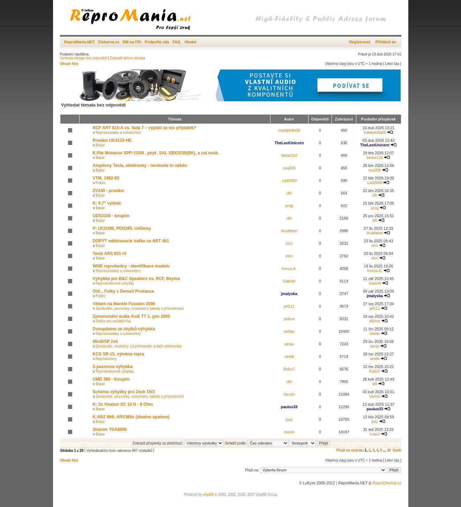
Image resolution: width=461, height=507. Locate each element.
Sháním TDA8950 (110, 429)
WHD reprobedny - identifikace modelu (131, 266)
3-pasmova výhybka (113, 366)
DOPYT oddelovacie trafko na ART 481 (131, 240)
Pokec (100, 183)
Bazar (100, 145)
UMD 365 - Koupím (111, 379)
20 (389, 450)
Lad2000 (289, 180)
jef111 (289, 306)
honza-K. (289, 268)
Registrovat (359, 42)
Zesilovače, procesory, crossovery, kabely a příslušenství (139, 308)
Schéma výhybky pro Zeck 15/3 (124, 391)
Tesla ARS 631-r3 (110, 253)
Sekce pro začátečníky (113, 321)
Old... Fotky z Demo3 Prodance (123, 291)
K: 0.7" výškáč (107, 203)
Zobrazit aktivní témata (127, 58)
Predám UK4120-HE (112, 140)
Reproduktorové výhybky (115, 283)
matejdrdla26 (289, 130)
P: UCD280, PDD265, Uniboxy (122, 228)
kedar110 (289, 155)
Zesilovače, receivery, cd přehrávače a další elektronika (138, 346)
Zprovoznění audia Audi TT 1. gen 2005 (131, 316)
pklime (289, 319)
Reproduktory (106, 359)
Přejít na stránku (350, 450)
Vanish (289, 394)
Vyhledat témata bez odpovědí (83, 58)
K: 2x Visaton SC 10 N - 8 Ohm (123, 404)
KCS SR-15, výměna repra (118, 354)
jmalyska (289, 294)
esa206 (289, 168)
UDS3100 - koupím (111, 215)
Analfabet (289, 231)
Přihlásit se (386, 42)
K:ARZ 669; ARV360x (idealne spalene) (131, 416)
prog (289, 206)
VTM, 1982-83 (106, 178)
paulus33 (289, 407)
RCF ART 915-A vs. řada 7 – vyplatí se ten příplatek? (144, 127)
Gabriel (289, 281)
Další (397, 450)
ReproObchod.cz (386, 483)
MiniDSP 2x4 (105, 341)
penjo (289, 344)
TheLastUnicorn (289, 143)
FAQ (176, 42)
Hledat (190, 42)
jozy (289, 419)
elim (289, 243)
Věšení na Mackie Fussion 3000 (124, 303)
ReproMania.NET (79, 42)
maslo (289, 432)
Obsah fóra (69, 64)
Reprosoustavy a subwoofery (118, 132)
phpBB (208, 495)
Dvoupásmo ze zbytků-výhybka (124, 328)
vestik (289, 356)
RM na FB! (131, 42)
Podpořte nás (157, 42)
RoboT (289, 369)
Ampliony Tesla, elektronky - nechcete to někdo (140, 165)
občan (289, 331)
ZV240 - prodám (108, 190)
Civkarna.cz (108, 42)
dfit (289, 193)
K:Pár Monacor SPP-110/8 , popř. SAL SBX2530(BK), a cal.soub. (156, 152)
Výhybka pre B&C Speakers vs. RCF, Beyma (136, 278)
